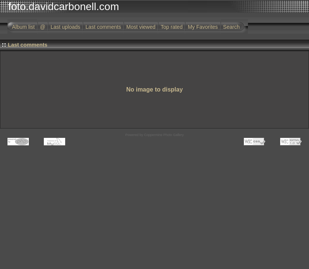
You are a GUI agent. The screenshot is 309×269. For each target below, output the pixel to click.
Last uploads (65, 27)
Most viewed (140, 27)
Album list (23, 27)
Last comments (103, 27)
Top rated (171, 27)
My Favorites (203, 27)
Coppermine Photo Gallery (164, 135)
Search (231, 27)
